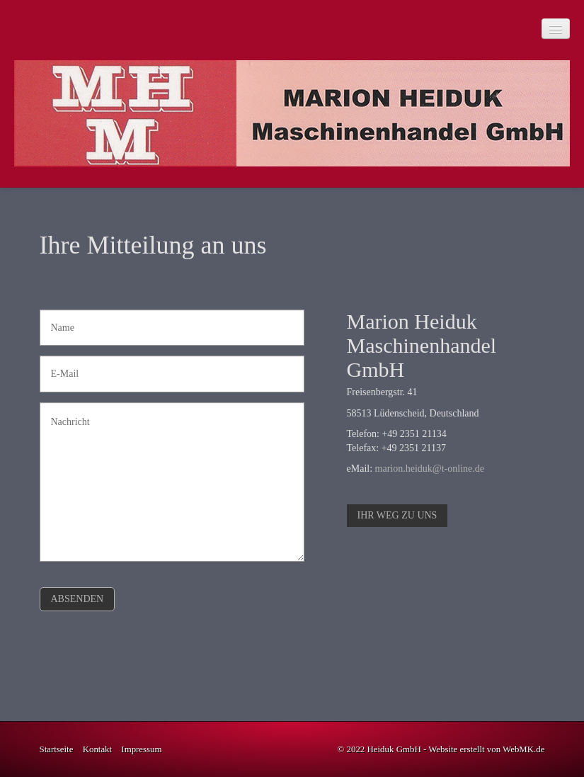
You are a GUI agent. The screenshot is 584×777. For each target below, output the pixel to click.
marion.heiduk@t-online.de (429, 468)
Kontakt (97, 749)
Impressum (141, 749)
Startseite (57, 749)
